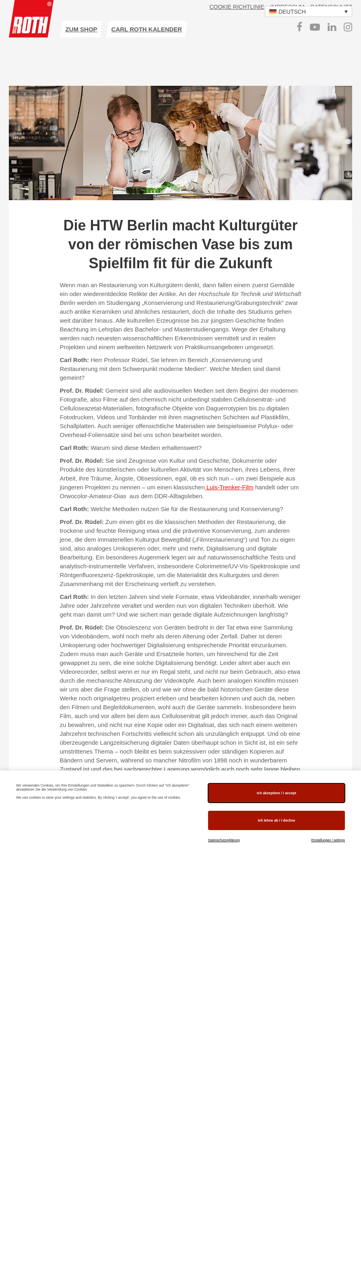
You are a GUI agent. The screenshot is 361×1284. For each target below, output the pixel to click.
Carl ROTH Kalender (146, 29)
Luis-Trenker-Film (229, 487)
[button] (308, 11)
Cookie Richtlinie (236, 7)
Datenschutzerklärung (224, 840)
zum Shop (81, 29)
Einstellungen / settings (328, 840)
